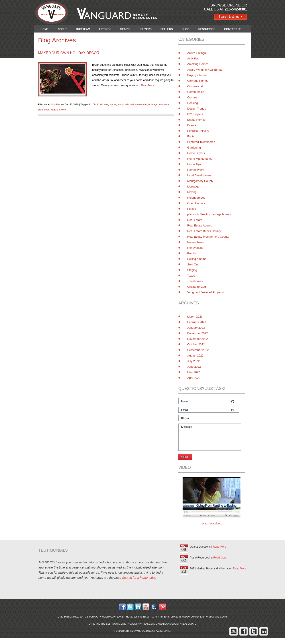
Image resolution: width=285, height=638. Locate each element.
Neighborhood (196, 197)
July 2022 (193, 361)
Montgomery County (200, 181)
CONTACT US (233, 29)
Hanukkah (123, 104)
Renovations (195, 247)
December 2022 (197, 333)
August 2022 (195, 355)
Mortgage (193, 186)
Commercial (195, 86)
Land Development (199, 175)
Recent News (195, 242)
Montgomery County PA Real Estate (134, 624)
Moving (192, 192)
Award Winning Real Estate (204, 69)
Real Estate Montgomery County (208, 236)
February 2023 (196, 322)
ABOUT (62, 29)
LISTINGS (105, 29)
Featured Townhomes (201, 142)
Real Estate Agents (199, 225)
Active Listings (196, 53)
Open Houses (196, 203)
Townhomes (195, 281)
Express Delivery (198, 130)
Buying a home (197, 75)
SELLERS (167, 29)
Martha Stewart (59, 109)
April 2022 (193, 377)
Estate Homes (196, 119)
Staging (192, 270)
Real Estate (194, 220)
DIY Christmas (100, 104)
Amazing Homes (197, 64)
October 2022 (196, 344)
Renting (192, 253)
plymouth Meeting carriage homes (209, 214)
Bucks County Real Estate (179, 624)
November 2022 (197, 338)
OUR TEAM (83, 29)
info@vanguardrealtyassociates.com (203, 617)
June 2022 (194, 366)
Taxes (191, 275)
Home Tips (194, 164)
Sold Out (193, 264)
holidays (152, 104)
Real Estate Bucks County (204, 231)
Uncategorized (196, 286)
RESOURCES (206, 29)
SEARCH (126, 29)
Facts (190, 136)
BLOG (185, 29)
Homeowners (195, 169)
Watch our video (211, 523)
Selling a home (196, 259)
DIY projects (195, 114)
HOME (45, 29)
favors (113, 104)
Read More (147, 85)
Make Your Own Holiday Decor (68, 53)
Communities (195, 92)
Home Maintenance (199, 158)
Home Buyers (196, 153)
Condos (192, 97)
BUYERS (146, 29)
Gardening (194, 147)
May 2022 (193, 372)
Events (191, 125)
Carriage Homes (197, 80)
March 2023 (195, 316)
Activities (55, 104)
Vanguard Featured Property (205, 292)
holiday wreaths (138, 104)
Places (191, 208)
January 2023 (196, 327)
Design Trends (196, 108)
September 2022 (198, 350)
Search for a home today (139, 577)
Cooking (192, 103)
